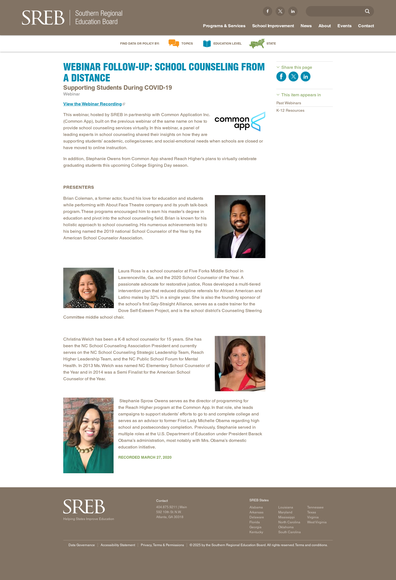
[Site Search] (367, 11)
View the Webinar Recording (92, 103)
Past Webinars (288, 103)
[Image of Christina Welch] (240, 363)
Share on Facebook (281, 76)
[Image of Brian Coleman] (240, 226)
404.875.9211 (166, 507)
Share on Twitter (293, 76)
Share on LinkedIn (305, 76)
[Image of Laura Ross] (88, 288)
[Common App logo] (240, 121)
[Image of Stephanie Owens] (88, 435)
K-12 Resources (290, 110)
